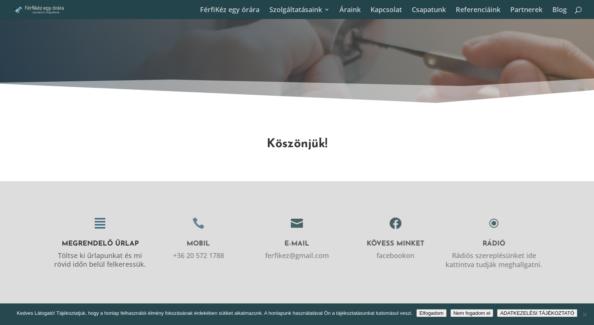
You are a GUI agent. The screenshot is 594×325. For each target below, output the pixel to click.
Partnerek (526, 10)
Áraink (350, 10)
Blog (559, 10)
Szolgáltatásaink (295, 10)
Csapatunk (429, 10)
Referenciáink (478, 10)
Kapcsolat (386, 10)
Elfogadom (431, 313)
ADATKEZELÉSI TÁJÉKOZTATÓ (537, 313)
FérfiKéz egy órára (229, 10)
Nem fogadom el (472, 313)
